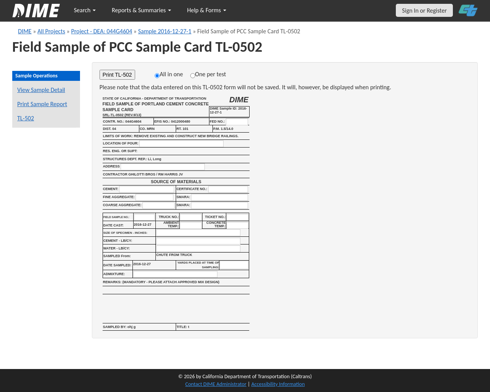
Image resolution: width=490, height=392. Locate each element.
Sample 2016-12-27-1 (164, 31)
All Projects (51, 31)
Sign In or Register (424, 10)
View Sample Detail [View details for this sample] (41, 89)
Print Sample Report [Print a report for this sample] (42, 104)
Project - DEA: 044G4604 (101, 31)
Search (85, 10)
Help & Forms (206, 10)
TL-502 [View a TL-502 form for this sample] (25, 118)
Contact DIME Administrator (216, 384)
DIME (24, 31)
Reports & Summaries (141, 10)
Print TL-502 (117, 75)
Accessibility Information (278, 384)
